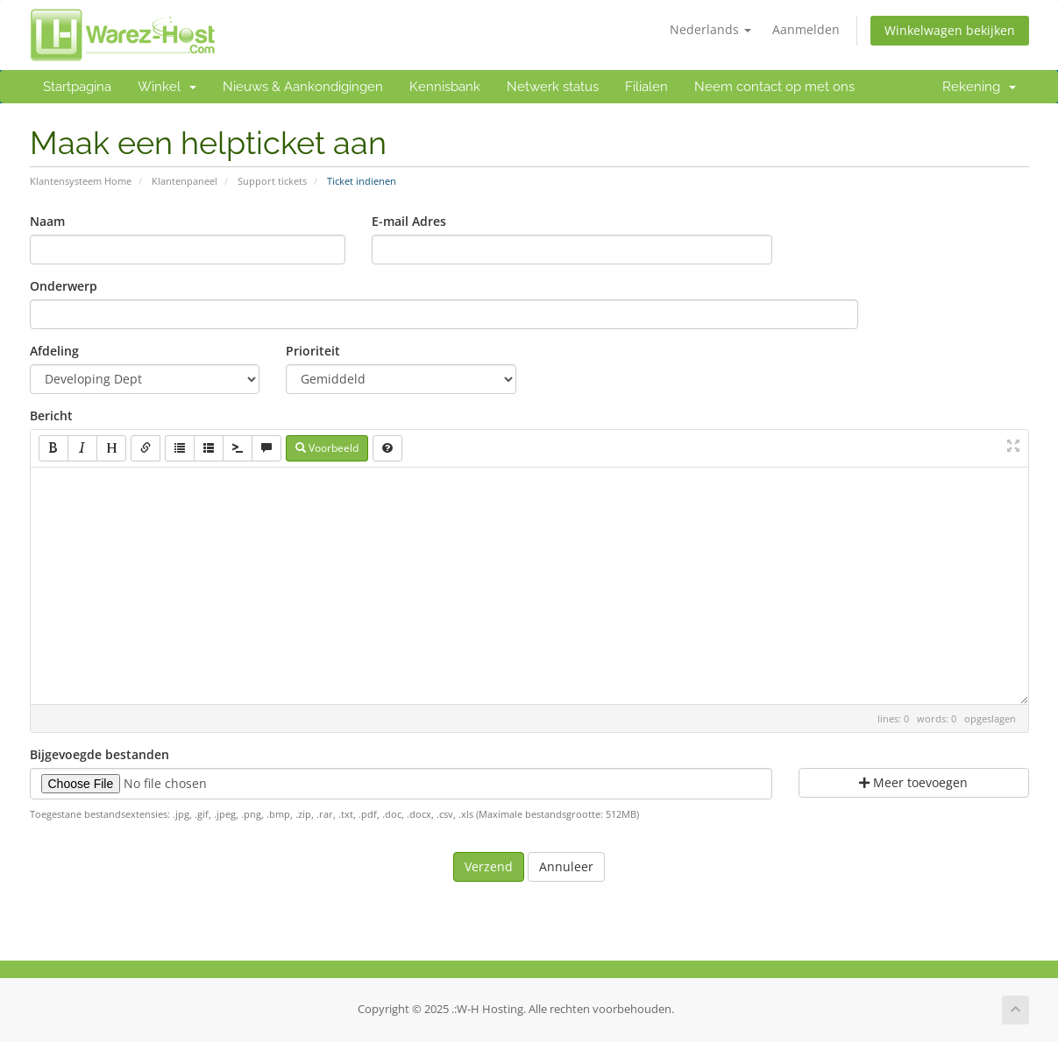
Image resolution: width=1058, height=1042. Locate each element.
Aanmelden (806, 29)
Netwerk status (553, 87)
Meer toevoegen (913, 782)
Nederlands (710, 29)
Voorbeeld (327, 447)
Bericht (51, 415)
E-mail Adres (409, 221)
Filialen (646, 87)
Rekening (979, 87)
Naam (47, 221)
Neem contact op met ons (774, 87)
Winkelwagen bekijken (949, 30)
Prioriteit (313, 350)
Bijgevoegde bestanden (99, 754)
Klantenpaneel (184, 180)
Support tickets (272, 180)
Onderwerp (63, 286)
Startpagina (77, 87)
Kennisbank (444, 87)
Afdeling (54, 350)
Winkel (167, 87)
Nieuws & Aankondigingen (303, 87)
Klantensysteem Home (80, 180)
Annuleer (566, 866)
